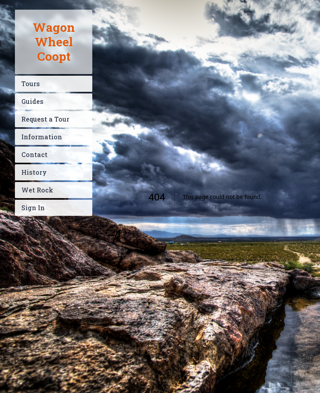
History (34, 172)
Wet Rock (37, 190)
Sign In (33, 207)
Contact (34, 154)
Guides (32, 101)
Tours (30, 83)
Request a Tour (45, 119)
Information (41, 136)
